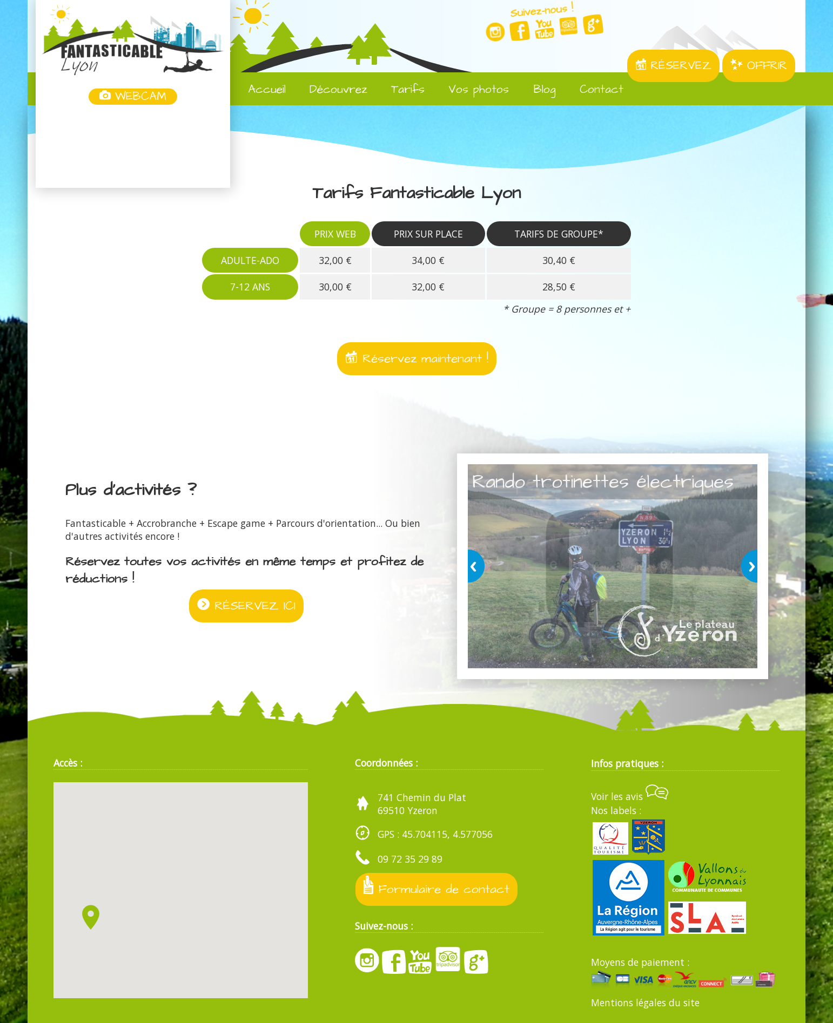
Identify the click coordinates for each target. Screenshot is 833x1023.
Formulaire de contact (437, 887)
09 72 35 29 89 (410, 858)
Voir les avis (629, 796)
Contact (593, 90)
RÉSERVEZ (673, 66)
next (747, 566)
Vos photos (471, 90)
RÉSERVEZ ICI (246, 606)
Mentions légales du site (645, 1002)
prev (478, 566)
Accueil (259, 90)
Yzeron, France (133, 147)
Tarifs (400, 90)
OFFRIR (758, 66)
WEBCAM (132, 97)
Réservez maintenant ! (417, 359)
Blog (536, 90)
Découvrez (330, 90)
